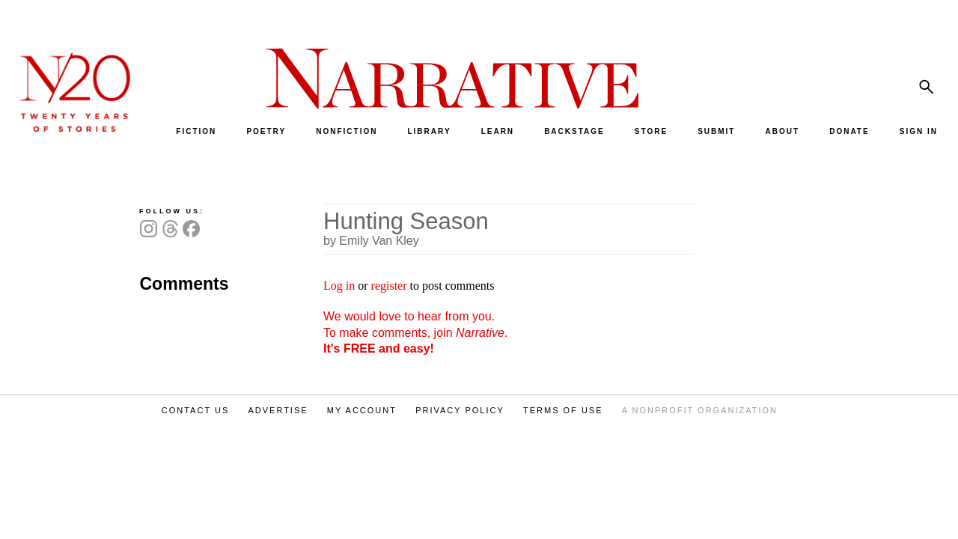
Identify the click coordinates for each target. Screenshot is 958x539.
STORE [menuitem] (651, 131)
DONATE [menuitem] (849, 131)
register (389, 285)
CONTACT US (196, 410)
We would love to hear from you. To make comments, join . (415, 332)
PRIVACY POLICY (459, 410)
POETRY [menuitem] (266, 131)
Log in (339, 285)
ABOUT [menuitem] (783, 131)
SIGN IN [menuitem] (919, 131)
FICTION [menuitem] (196, 131)
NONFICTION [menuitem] (346, 131)
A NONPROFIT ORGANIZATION (700, 410)
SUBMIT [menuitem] (716, 131)
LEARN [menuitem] (497, 131)
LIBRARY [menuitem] (429, 131)
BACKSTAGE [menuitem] (574, 131)
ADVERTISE (278, 410)
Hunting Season (406, 221)
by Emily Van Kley (371, 240)
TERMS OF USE (563, 410)
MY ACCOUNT (362, 410)
